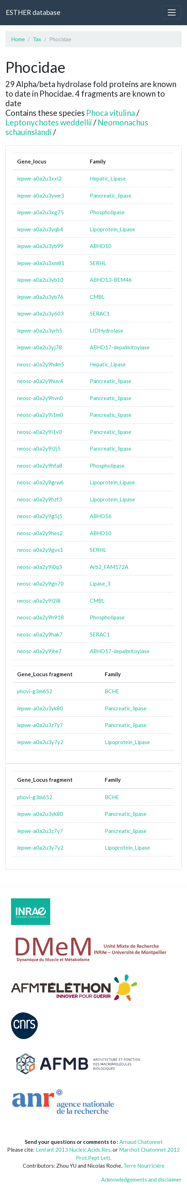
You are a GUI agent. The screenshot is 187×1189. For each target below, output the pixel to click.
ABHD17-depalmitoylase (120, 347)
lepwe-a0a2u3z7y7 (40, 725)
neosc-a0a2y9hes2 (40, 533)
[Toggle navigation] (171, 12)
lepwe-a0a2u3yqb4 (40, 229)
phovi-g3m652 (34, 691)
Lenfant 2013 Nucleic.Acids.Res (73, 1149)
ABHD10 (100, 246)
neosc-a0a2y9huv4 (40, 381)
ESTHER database (33, 12)
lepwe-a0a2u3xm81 (40, 263)
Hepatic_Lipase (108, 178)
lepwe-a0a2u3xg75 (40, 212)
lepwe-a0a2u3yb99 (40, 246)
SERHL (98, 263)
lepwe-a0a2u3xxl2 (39, 178)
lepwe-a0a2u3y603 (40, 313)
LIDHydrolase (106, 330)
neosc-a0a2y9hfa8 (39, 465)
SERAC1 (100, 313)
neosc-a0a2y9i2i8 (39, 600)
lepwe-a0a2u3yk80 (40, 708)
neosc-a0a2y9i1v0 (39, 432)
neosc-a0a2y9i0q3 (39, 567)
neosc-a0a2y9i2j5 (39, 448)
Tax (37, 39)
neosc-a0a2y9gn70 (40, 583)
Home (18, 39)
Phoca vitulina (110, 113)
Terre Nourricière (144, 1165)
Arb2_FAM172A (109, 567)
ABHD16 (100, 516)
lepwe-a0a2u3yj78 (39, 347)
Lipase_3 (100, 583)
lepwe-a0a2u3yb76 (40, 297)
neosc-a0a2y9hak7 (40, 634)
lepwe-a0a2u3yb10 (40, 279)
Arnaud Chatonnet (141, 1142)
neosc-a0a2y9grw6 (40, 482)
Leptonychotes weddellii (48, 122)
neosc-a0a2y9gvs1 (40, 550)
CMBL (97, 297)
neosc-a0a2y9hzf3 (39, 499)
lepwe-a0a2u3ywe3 (40, 195)
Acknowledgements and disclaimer (141, 1179)
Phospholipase (107, 212)
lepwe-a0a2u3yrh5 (39, 330)
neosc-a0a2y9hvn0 (40, 398)
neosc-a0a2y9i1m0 (40, 414)
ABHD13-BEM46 (111, 279)
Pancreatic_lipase (110, 195)
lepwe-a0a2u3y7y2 (40, 742)
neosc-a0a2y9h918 (40, 617)
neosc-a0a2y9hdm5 (40, 364)
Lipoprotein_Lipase (112, 229)
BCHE (112, 691)
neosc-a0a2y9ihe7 (39, 651)
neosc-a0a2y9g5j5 (39, 516)
